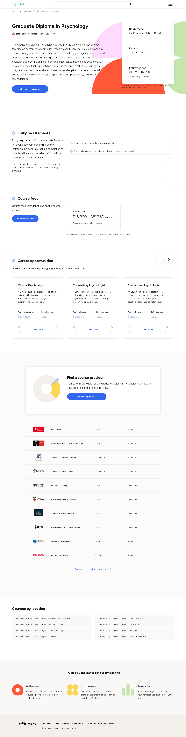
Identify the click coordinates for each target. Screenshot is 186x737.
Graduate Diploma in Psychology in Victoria (118, 630)
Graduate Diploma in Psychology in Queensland (37, 636)
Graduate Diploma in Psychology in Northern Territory (39, 630)
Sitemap (112, 723)
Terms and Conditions (96, 723)
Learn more (38, 329)
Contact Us (47, 723)
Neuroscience (25, 11)
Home (14, 11)
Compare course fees (25, 218)
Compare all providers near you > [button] (92, 569)
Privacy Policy (78, 723)
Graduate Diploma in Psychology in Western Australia (122, 636)
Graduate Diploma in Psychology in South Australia (121, 618)
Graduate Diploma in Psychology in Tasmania (119, 624)
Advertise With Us (62, 723)
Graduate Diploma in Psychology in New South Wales (39, 624)
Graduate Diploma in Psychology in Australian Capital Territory (43, 618)
